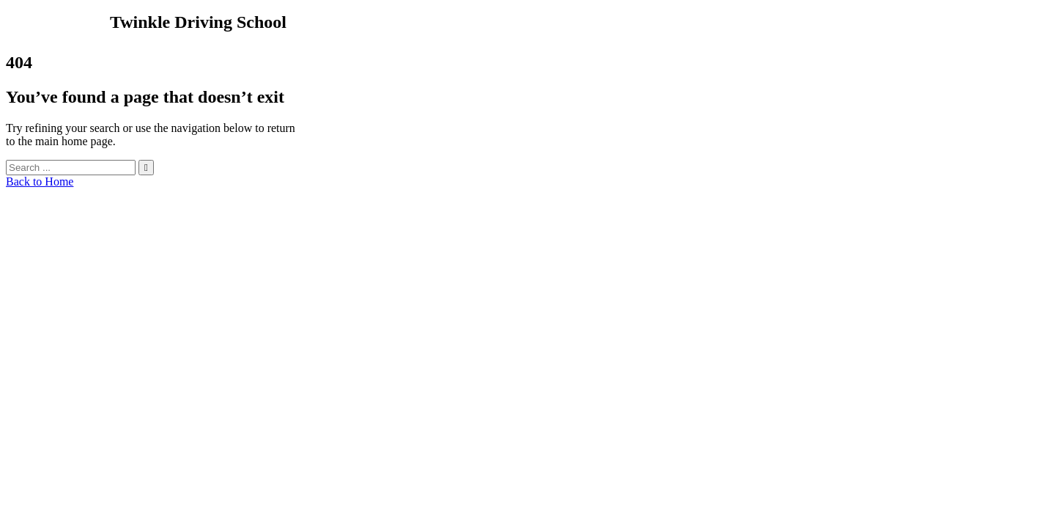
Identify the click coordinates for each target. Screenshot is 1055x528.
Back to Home (39, 181)
